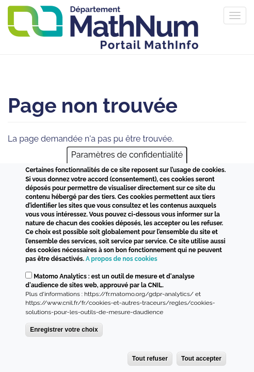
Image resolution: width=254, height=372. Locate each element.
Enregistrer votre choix (64, 329)
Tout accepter (201, 358)
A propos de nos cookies (121, 258)
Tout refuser (150, 358)
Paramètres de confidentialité (127, 155)
